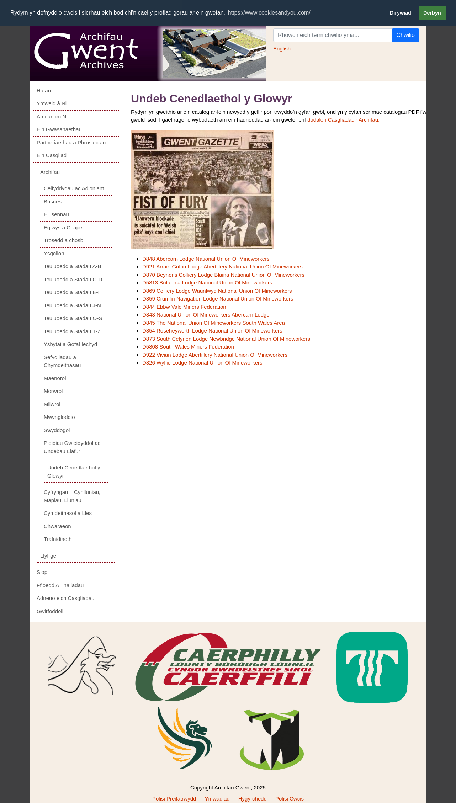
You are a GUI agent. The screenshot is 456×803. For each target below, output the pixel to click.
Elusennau (56, 214)
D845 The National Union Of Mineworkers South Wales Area (213, 322)
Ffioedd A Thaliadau (60, 585)
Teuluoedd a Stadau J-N (72, 305)
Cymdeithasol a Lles (68, 513)
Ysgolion (54, 253)
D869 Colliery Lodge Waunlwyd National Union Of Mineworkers (217, 290)
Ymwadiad (217, 798)
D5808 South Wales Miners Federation (188, 347)
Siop (42, 572)
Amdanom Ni (52, 116)
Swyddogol (57, 430)
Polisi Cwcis (289, 798)
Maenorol (55, 378)
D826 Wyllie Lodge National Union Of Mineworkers (202, 363)
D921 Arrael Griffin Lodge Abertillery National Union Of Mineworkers (222, 267)
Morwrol (53, 391)
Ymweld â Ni (52, 103)
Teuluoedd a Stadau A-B (72, 266)
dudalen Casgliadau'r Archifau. (343, 120)
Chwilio (405, 35)
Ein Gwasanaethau (59, 129)
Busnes (53, 201)
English (282, 48)
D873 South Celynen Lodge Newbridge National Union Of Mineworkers (226, 338)
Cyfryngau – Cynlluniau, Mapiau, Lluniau (72, 496)
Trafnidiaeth (58, 539)
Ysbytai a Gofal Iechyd (70, 344)
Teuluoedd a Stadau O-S (73, 318)
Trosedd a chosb (63, 240)
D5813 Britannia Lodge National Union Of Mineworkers (207, 283)
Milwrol (52, 404)
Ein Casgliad (52, 155)
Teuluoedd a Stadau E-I (72, 292)
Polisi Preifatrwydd (174, 798)
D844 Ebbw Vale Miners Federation (184, 306)
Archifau (50, 172)
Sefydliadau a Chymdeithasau (62, 361)
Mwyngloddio (59, 417)
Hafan (44, 90)
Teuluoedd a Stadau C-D (73, 279)
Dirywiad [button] (400, 13)
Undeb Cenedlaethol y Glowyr (73, 471)
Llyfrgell (49, 555)
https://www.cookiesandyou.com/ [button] (269, 13)
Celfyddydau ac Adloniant (74, 188)
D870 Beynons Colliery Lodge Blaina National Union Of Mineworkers (223, 274)
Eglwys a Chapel (64, 227)
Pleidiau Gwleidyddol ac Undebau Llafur (72, 447)
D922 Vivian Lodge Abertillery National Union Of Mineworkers (214, 354)
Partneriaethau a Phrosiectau (71, 142)
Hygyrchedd (252, 798)
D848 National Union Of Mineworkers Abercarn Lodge (206, 315)
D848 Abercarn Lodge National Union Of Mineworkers (206, 258)
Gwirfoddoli (50, 611)
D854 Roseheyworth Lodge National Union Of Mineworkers (212, 331)
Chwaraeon (57, 526)
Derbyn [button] (432, 13)
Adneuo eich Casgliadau (66, 598)
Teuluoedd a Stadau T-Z (72, 331)
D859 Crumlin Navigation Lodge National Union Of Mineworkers (217, 299)
